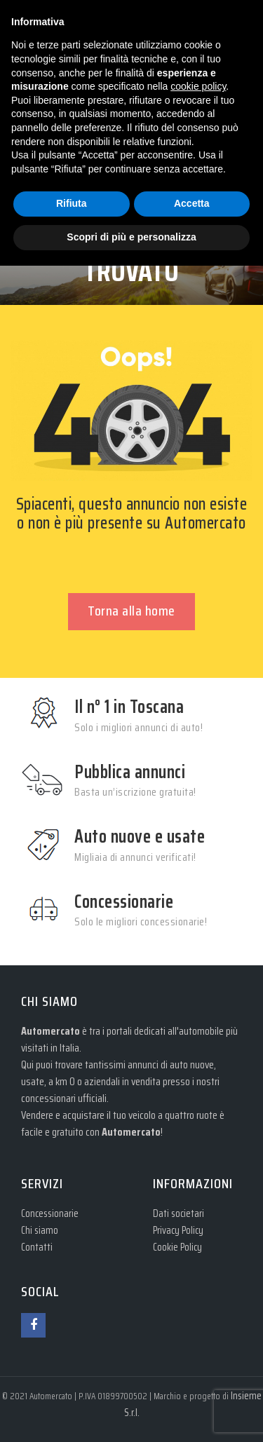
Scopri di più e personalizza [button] (131, 237)
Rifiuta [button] (71, 203)
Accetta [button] (192, 203)
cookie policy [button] (198, 86)
